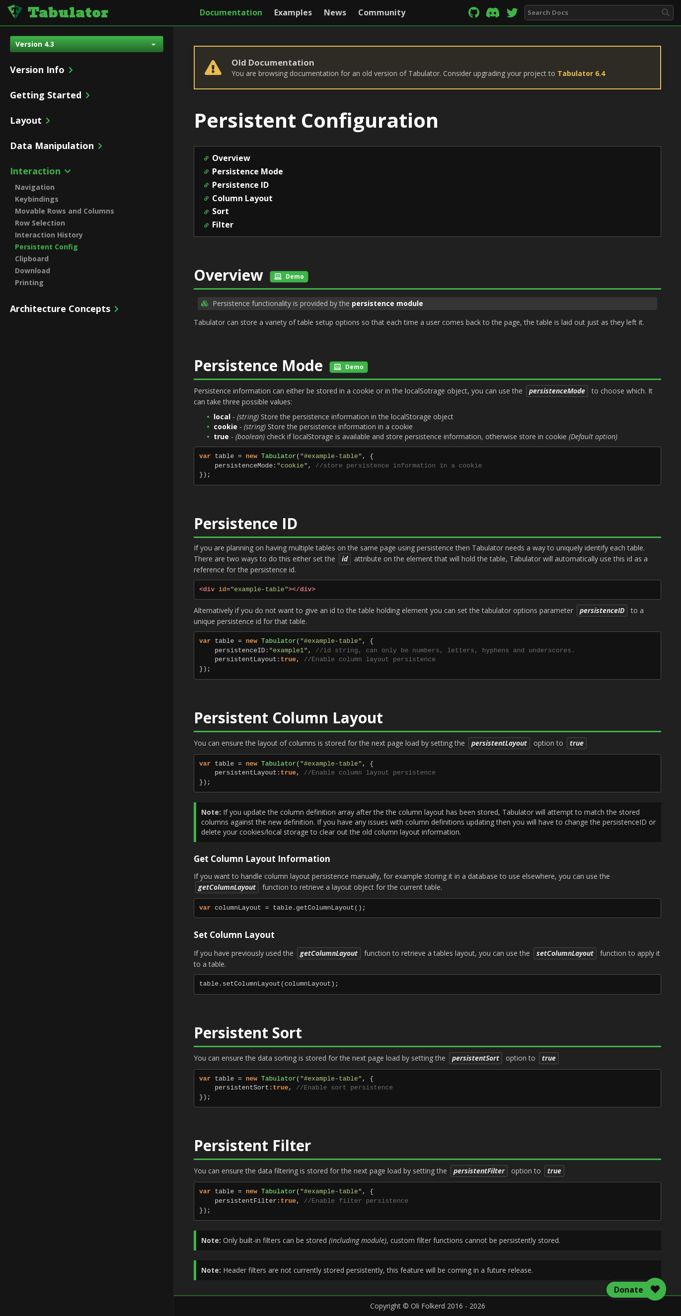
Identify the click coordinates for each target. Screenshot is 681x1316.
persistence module (387, 303)
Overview (231, 158)
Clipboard (32, 258)
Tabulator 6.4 (581, 73)
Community (381, 12)
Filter (222, 224)
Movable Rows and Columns (64, 211)
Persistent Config (46, 246)
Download (32, 270)
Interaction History (49, 234)
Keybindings (37, 199)
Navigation (35, 187)
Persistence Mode (247, 171)
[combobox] (599, 12)
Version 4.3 (85, 44)
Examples (293, 12)
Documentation (231, 12)
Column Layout (242, 198)
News (335, 12)
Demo (289, 276)
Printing (29, 282)
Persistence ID (240, 184)
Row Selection (40, 223)
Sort (220, 211)
